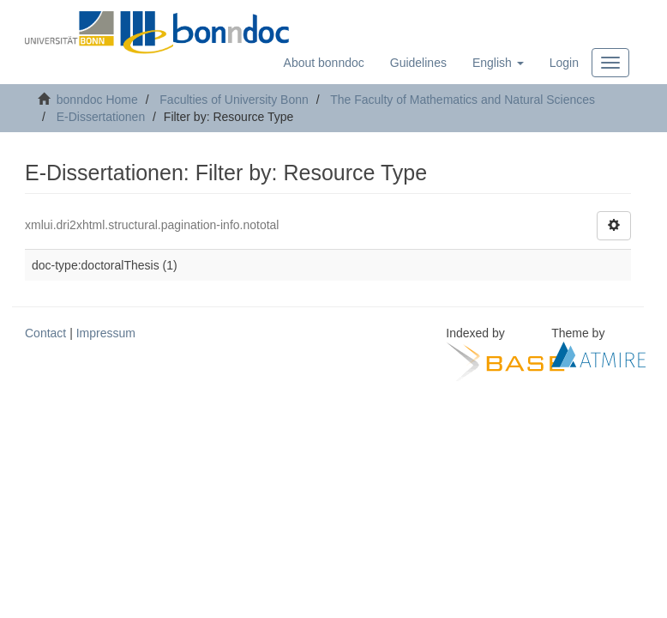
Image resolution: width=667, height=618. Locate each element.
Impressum (105, 333)
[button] (498, 62)
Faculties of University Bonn (234, 99)
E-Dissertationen (101, 117)
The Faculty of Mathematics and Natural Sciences (462, 99)
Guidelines (418, 63)
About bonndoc (324, 63)
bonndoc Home (97, 99)
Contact (45, 333)
